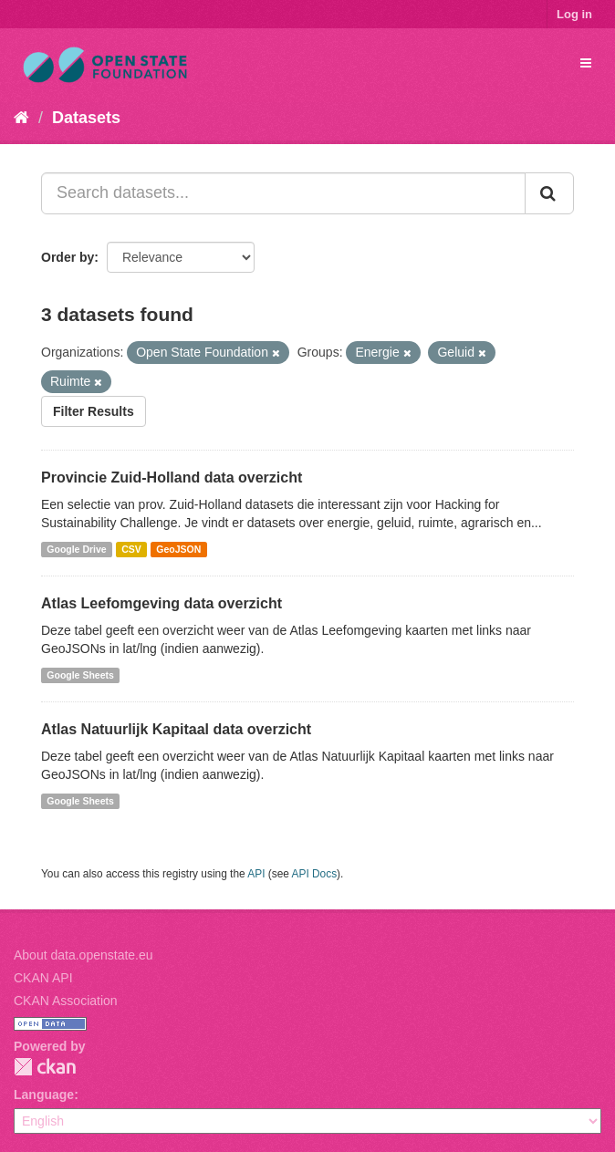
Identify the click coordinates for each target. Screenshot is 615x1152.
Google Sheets (80, 674)
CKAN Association (66, 1000)
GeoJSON (178, 549)
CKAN (45, 1066)
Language (44, 1094)
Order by (67, 257)
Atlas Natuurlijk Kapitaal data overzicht (176, 729)
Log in (574, 14)
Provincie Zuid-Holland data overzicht (171, 477)
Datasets (86, 118)
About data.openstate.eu (83, 955)
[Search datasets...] (283, 193)
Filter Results (93, 411)
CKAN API (43, 977)
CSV (131, 549)
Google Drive (76, 549)
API (256, 873)
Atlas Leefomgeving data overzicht (161, 603)
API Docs (315, 873)
